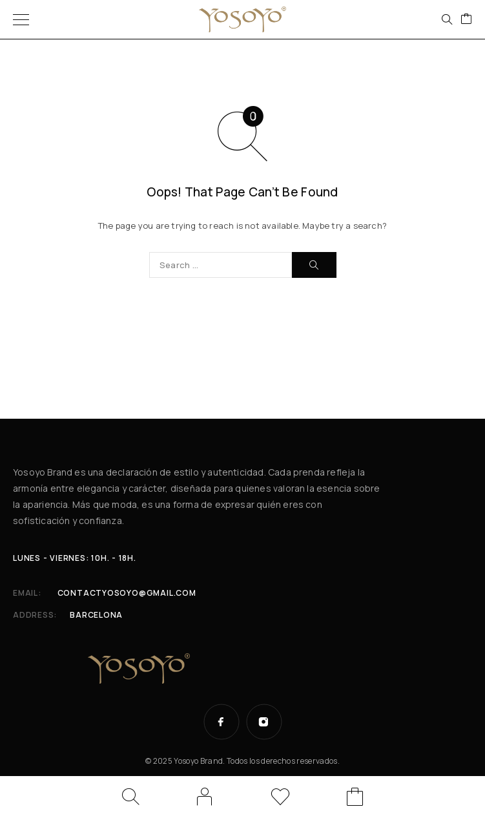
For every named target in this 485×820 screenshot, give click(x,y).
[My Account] (204, 796)
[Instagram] (264, 721)
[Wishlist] (280, 799)
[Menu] (21, 19)
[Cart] (466, 19)
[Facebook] (221, 721)
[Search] (447, 19)
